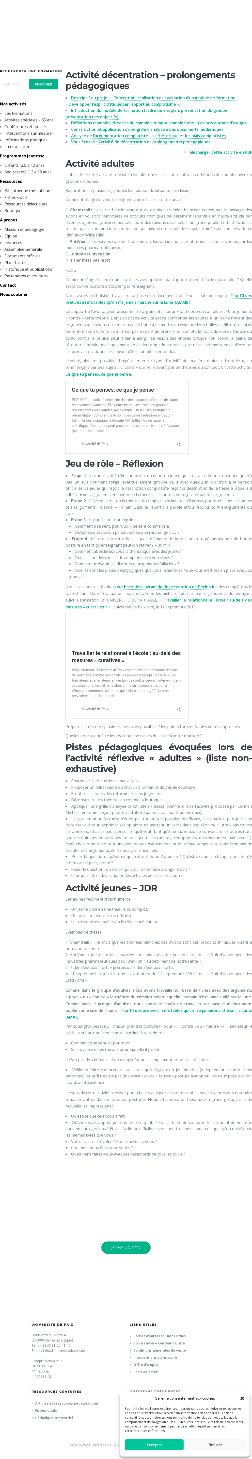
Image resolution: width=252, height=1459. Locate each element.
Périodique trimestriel (54, 1417)
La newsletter (17, 146)
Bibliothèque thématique (27, 190)
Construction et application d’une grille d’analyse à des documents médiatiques (147, 129)
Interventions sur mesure (28, 133)
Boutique (12, 210)
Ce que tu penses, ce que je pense (98, 374)
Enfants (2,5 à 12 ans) (24, 165)
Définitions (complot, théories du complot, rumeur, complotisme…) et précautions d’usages (158, 123)
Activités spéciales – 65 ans (29, 120)
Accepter (154, 1445)
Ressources (11, 181)
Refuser (215, 1445)
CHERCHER (43, 84)
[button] (242, 1398)
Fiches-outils (16, 197)
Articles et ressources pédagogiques (67, 1403)
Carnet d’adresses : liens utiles (159, 1336)
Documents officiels (22, 256)
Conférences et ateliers (25, 126)
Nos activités (13, 104)
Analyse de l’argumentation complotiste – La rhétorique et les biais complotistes (148, 135)
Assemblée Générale (23, 249)
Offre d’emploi (145, 1364)
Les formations (18, 113)
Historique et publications (28, 269)
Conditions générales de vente (159, 1350)
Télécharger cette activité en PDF (219, 152)
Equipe (10, 236)
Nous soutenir (14, 294)
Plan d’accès (15, 262)
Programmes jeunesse (22, 156)
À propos (8, 220)
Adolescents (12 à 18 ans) (27, 172)
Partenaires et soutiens (26, 276)
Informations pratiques (25, 140)
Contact (8, 285)
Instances (13, 242)
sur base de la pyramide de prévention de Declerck (165, 586)
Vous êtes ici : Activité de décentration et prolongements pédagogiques (140, 142)
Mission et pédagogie (24, 229)
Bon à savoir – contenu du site (159, 1343)
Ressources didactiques (25, 204)
